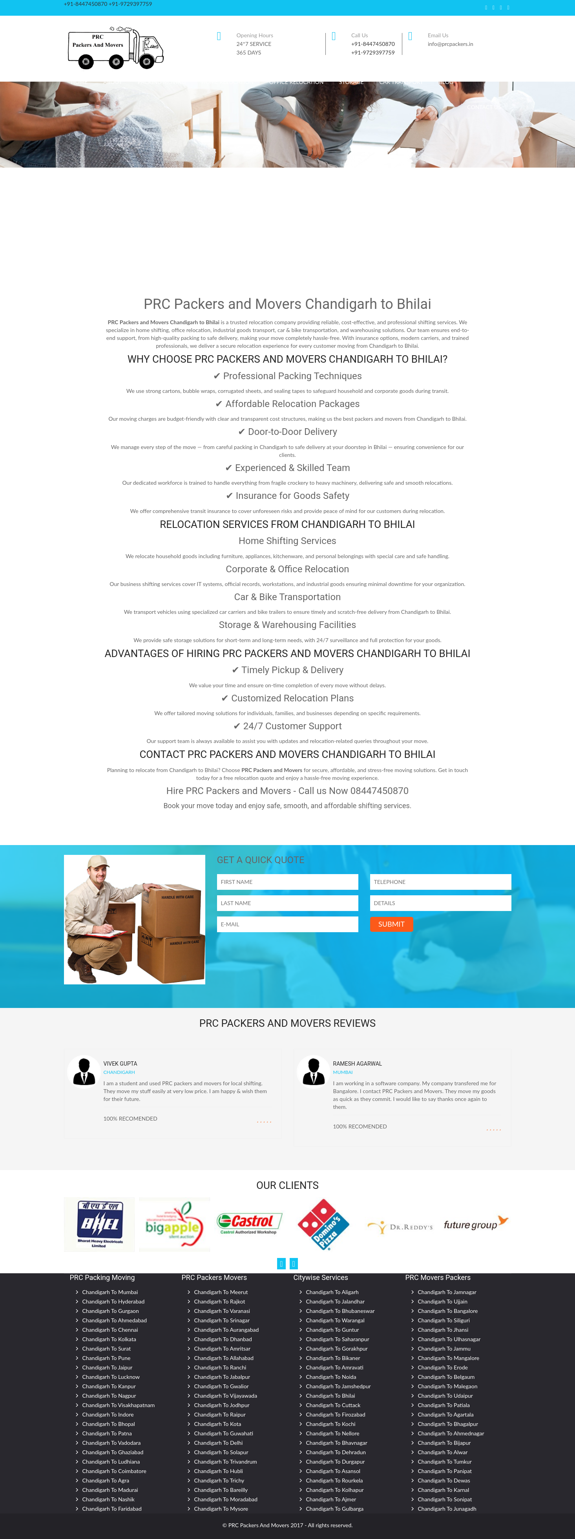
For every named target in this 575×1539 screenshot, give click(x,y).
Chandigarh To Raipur (220, 1414)
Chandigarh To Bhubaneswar (340, 1310)
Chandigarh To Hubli (218, 1471)
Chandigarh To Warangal (335, 1320)
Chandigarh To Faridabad (112, 1508)
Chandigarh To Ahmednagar (451, 1433)
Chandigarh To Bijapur (444, 1442)
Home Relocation (227, 82)
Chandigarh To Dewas (444, 1480)
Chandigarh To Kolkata (109, 1339)
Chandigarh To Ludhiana (111, 1461)
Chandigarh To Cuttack (333, 1405)
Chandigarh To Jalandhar (335, 1301)
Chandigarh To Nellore (333, 1433)
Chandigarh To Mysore (221, 1508)
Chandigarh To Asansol (333, 1471)
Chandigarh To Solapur (221, 1452)
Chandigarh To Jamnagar (447, 1292)
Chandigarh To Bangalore (448, 1310)
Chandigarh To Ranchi (220, 1367)
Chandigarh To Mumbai (110, 1292)
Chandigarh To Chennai (110, 1329)
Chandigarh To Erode (443, 1367)
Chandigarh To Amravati (334, 1367)
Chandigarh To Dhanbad (223, 1339)
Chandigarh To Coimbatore (114, 1471)
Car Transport (401, 82)
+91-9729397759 (373, 52)
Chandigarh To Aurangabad (226, 1329)
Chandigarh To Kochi (331, 1423)
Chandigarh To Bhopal (108, 1423)
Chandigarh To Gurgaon (110, 1310)
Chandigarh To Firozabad (335, 1414)
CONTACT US (484, 107)
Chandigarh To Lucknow (111, 1376)
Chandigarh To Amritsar (222, 1348)
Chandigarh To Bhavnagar (336, 1442)
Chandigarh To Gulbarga (335, 1508)
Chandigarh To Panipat (445, 1471)
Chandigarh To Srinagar (222, 1320)
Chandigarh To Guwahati (224, 1433)
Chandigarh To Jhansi (443, 1329)
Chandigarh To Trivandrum (225, 1461)
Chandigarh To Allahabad (224, 1358)
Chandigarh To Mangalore (449, 1358)
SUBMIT (391, 924)
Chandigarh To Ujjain (443, 1301)
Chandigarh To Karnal (443, 1489)
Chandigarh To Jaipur (107, 1367)
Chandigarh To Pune (106, 1358)
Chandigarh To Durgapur (335, 1461)
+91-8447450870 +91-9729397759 (108, 3)
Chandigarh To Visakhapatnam (118, 1405)
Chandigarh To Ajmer (331, 1499)
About (112, 82)
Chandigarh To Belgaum (446, 1376)
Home (79, 82)
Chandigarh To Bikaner (333, 1358)
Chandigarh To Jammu (444, 1348)
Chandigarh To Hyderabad (113, 1301)
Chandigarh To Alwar (443, 1452)
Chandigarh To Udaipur (445, 1395)
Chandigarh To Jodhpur (222, 1405)
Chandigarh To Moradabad (226, 1499)
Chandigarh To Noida (331, 1376)
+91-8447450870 (373, 43)
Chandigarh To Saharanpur (337, 1339)
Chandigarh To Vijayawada (225, 1395)
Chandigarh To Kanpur (109, 1386)
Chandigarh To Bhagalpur (448, 1423)
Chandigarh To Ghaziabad (113, 1452)
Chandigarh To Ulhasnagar (449, 1339)
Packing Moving (162, 82)
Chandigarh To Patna (107, 1433)
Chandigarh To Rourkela (334, 1480)
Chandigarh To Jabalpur (222, 1376)
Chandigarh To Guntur (332, 1329)
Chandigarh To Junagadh (447, 1508)
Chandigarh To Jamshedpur (338, 1386)
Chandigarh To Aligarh (332, 1292)
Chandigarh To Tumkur (445, 1461)
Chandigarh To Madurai (110, 1489)
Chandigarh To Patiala (444, 1405)
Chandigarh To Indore (108, 1414)
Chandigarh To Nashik (108, 1499)
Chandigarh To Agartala (446, 1414)
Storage (351, 82)
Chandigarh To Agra (106, 1480)
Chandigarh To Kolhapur (335, 1489)
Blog (446, 82)
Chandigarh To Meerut (221, 1292)
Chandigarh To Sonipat (445, 1499)
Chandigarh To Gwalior (221, 1386)
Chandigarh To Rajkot (219, 1301)
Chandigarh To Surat (106, 1348)
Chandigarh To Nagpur (109, 1395)
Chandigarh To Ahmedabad (114, 1320)
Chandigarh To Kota (217, 1423)
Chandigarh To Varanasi (222, 1310)
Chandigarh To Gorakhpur (337, 1348)
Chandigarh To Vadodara (111, 1442)
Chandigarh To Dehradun (336, 1452)
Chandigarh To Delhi (218, 1442)
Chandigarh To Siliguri (444, 1320)
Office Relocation (296, 82)
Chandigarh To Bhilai (330, 1395)
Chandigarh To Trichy (219, 1480)
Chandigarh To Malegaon (448, 1386)
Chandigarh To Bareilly (221, 1489)
